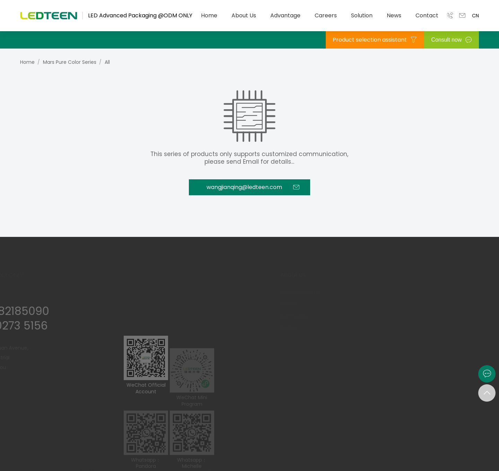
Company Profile (280, 292)
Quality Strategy (357, 316)
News (394, 15)
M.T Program (428, 292)
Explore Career (430, 304)
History (268, 304)
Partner (269, 328)
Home (209, 15)
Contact (426, 15)
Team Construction (437, 316)
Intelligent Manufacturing (368, 304)
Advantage (285, 15)
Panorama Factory (360, 328)
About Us (243, 15)
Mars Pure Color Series (69, 62)
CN (475, 15)
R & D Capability (357, 292)
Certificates (274, 316)
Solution (362, 15)
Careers (326, 15)
